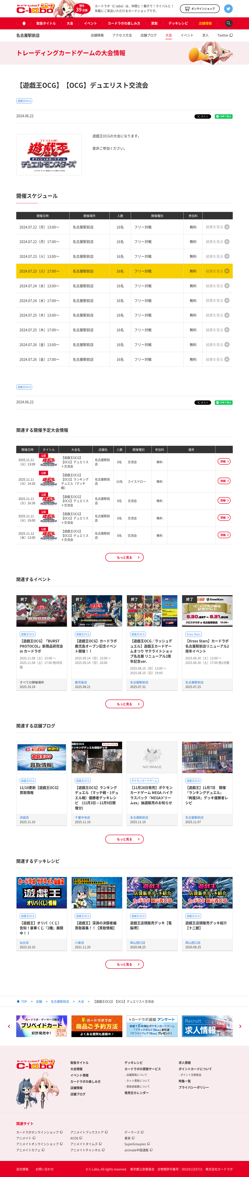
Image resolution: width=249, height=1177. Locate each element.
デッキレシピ (178, 23)
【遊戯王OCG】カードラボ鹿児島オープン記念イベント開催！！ (96, 646)
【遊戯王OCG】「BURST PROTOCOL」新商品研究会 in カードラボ (41, 646)
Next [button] (240, 1027)
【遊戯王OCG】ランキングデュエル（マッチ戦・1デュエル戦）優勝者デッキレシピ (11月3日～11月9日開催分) (96, 797)
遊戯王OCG (24, 101)
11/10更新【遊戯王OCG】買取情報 (40, 790)
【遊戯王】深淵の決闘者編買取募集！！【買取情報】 (95, 925)
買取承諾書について (138, 1086)
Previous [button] (9, 1027)
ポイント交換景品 (191, 1075)
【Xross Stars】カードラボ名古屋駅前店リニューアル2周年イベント (207, 646)
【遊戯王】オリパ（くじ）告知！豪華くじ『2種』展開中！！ (41, 928)
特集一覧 (185, 1081)
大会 (70, 23)
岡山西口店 (137, 942)
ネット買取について (138, 1081)
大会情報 (76, 1069)
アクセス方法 (122, 35)
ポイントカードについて (195, 1069)
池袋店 (24, 817)
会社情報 (22, 1169)
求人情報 (185, 1062)
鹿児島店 (81, 682)
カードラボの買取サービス (142, 1069)
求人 (205, 35)
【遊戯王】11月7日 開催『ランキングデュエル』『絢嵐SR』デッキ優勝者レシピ (206, 795)
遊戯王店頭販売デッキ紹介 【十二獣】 (206, 925)
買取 (154, 23)
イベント (90, 23)
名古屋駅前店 (28, 35)
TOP (24, 1001)
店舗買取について (136, 1075)
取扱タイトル (46, 23)
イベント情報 (79, 1075)
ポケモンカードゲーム (144, 781)
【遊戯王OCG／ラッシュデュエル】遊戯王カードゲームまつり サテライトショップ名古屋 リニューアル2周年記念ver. (151, 651)
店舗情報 (205, 23)
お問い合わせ (45, 1169)
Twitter (222, 35)
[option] (41, 1026)
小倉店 (79, 942)
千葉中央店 (82, 817)
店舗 (39, 1001)
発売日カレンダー (136, 1092)
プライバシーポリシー (194, 1087)
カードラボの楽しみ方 (124, 23)
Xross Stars (193, 634)
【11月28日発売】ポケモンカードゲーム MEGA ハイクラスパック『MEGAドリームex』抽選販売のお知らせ (151, 795)
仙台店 (24, 942)
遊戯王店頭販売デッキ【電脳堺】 (151, 925)
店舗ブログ (149, 35)
